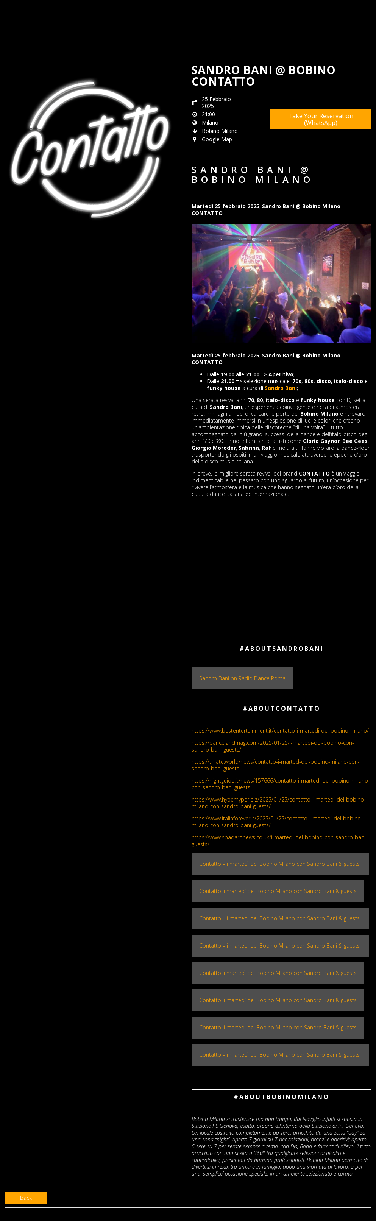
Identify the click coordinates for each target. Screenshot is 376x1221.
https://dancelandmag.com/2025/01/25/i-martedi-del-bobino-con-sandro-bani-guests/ (273, 746)
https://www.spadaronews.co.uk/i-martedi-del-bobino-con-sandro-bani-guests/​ (279, 841)
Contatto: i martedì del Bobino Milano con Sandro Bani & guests (278, 891)
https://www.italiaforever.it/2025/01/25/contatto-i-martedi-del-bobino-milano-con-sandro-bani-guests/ (277, 822)
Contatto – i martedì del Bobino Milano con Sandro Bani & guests (280, 863)
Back (26, 1197)
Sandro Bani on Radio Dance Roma (242, 678)
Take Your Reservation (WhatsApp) (320, 119)
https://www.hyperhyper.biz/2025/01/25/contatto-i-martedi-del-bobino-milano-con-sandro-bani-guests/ (279, 803)
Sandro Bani (281, 387)
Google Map (217, 139)
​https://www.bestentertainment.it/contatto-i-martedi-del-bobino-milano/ (280, 730)
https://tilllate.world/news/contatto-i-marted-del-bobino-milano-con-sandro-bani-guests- (276, 765)
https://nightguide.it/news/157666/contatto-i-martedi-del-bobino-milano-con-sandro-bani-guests (281, 784)
